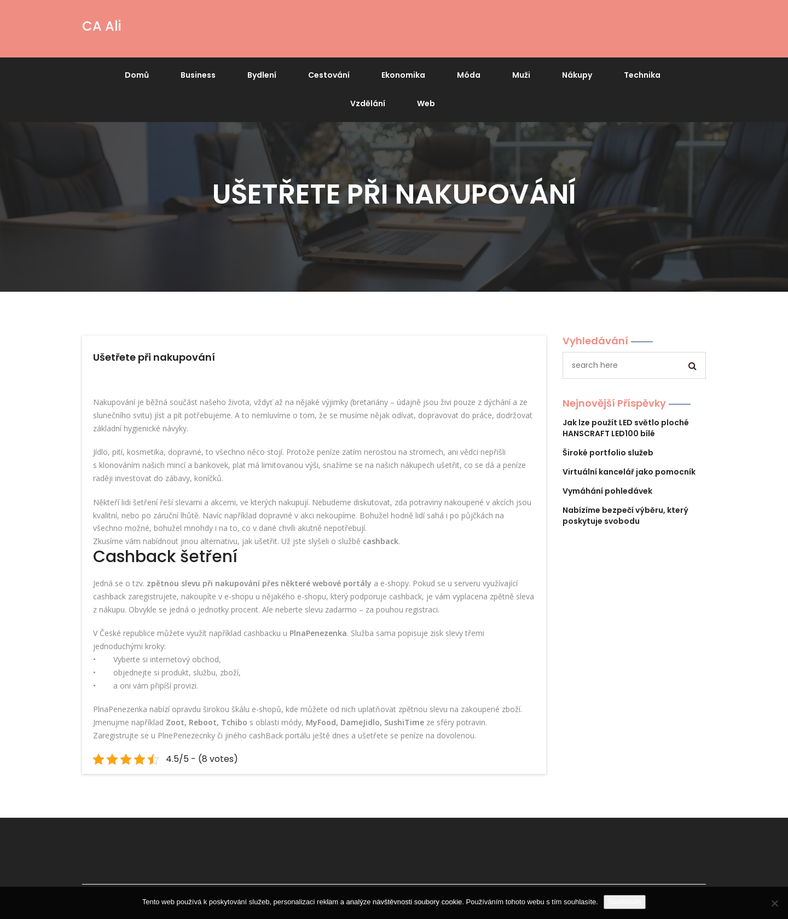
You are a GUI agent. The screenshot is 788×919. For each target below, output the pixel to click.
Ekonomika (403, 75)
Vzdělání (367, 103)
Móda (468, 75)
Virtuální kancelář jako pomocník (629, 471)
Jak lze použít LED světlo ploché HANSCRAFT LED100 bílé (626, 428)
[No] (774, 903)
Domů (137, 75)
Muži (521, 75)
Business (198, 75)
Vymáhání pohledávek (607, 490)
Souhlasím (624, 902)
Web (426, 103)
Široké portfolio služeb (608, 452)
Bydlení (261, 75)
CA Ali (101, 26)
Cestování (329, 75)
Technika (642, 75)
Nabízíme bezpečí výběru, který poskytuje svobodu (625, 516)
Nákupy (577, 75)
